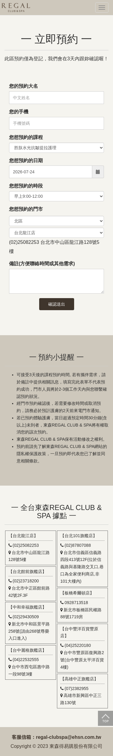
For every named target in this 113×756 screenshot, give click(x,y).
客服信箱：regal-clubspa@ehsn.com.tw (56, 737)
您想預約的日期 (26, 160)
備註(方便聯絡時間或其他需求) (42, 263)
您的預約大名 (23, 86)
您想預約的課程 (26, 137)
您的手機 (18, 111)
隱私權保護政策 (31, 453)
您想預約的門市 (26, 209)
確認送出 (56, 304)
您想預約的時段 (26, 185)
